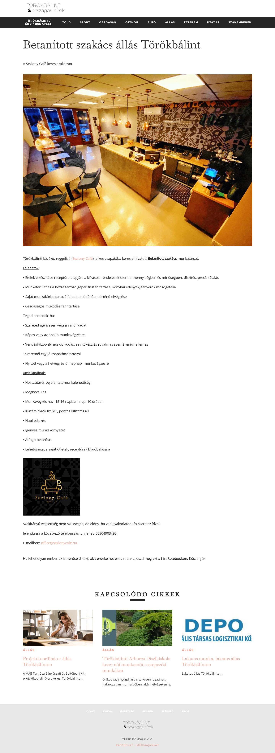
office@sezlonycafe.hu (59, 543)
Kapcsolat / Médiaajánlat (137, 745)
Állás (29, 650)
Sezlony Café (82, 258)
